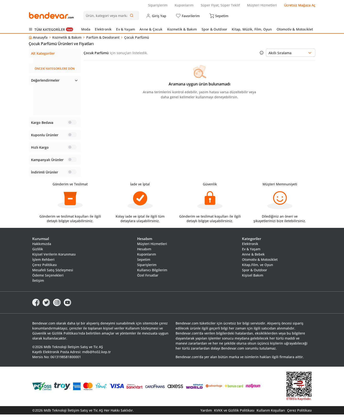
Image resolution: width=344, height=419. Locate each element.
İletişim (38, 285)
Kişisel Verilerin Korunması (54, 259)
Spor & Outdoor (214, 29)
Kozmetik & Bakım (182, 29)
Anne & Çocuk (151, 29)
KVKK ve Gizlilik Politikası (234, 415)
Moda (86, 29)
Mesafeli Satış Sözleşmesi (52, 274)
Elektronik (103, 29)
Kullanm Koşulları (271, 415)
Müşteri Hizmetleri (262, 5)
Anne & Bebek (253, 259)
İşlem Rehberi (43, 264)
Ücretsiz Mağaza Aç (299, 5)
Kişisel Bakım (252, 280)
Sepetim (143, 264)
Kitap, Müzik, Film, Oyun (252, 29)
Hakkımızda (41, 248)
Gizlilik (37, 253)
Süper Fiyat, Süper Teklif (220, 5)
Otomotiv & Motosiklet (295, 29)
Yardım (206, 415)
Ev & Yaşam (125, 29)
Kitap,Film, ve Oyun (257, 269)
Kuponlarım (184, 5)
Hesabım (144, 253)
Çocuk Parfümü (43, 60)
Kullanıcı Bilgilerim (152, 274)
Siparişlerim (157, 5)
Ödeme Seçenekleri (48, 280)
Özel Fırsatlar (147, 280)
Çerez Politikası (44, 269)
